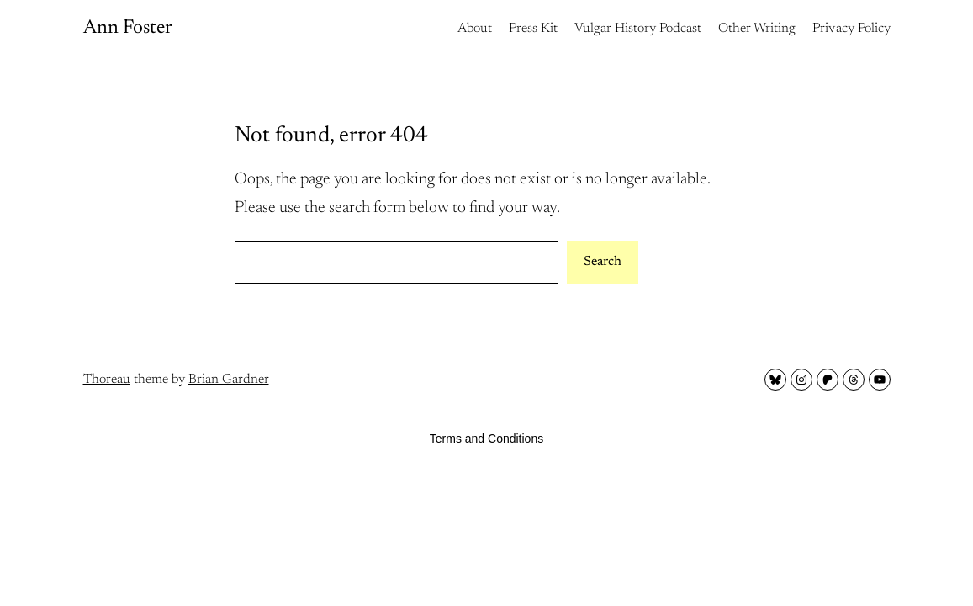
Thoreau (106, 379)
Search (602, 261)
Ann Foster (127, 28)
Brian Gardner (228, 379)
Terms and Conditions (486, 438)
